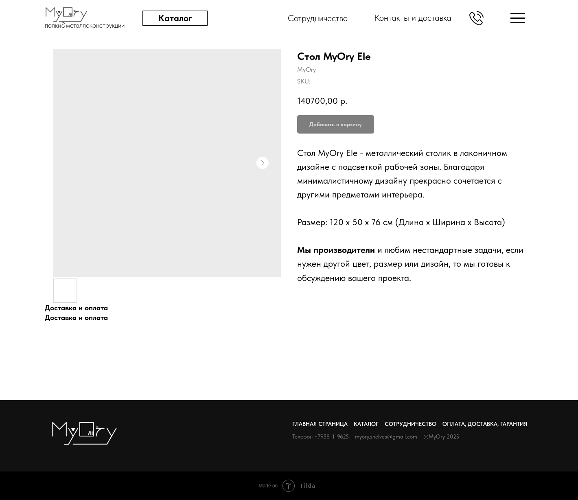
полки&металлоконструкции (85, 25)
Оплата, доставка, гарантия (484, 424)
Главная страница (320, 424)
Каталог (366, 424)
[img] (517, 18)
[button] (476, 18)
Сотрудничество (410, 424)
